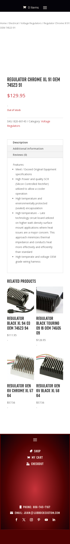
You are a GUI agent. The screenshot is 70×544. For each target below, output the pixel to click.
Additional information (28, 148)
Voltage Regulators (31, 23)
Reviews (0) (20, 154)
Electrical (13, 23)
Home (3, 23)
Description (20, 142)
